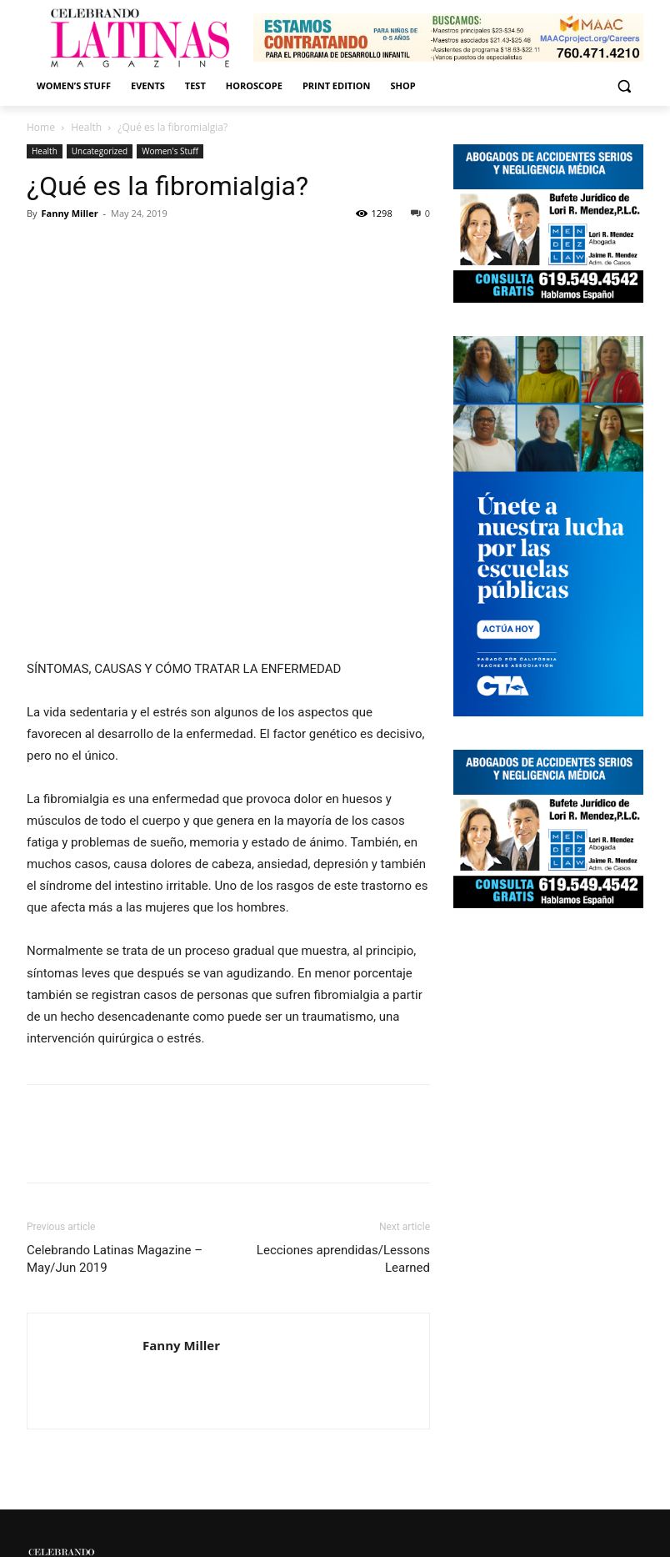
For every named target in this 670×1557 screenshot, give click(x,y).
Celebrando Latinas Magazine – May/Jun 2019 (114, 1259)
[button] (623, 86)
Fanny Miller (69, 213)
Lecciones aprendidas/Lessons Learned (343, 1259)
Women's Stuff (170, 151)
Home (41, 127)
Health (86, 127)
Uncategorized (100, 151)
